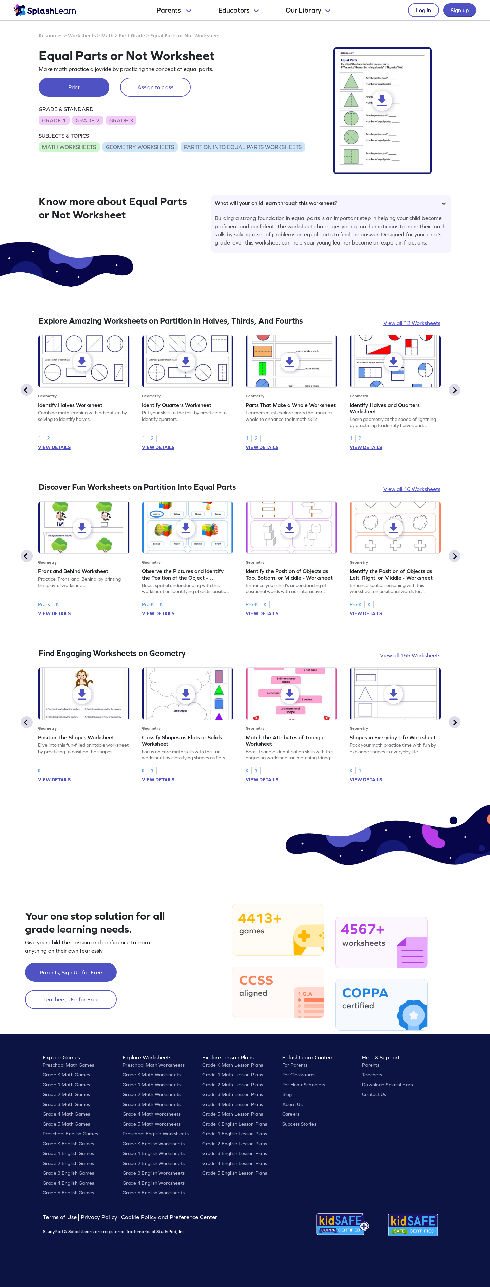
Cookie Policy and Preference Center (169, 1217)
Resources (51, 35)
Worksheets (82, 35)
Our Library (308, 10)
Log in (423, 10)
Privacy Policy (99, 1217)
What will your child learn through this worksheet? (330, 203)
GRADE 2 (87, 120)
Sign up (460, 10)
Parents (173, 10)
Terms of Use (60, 1217)
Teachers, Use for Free (71, 999)
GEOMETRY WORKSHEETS (140, 147)
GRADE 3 (121, 120)
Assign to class (155, 87)
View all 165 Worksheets (410, 655)
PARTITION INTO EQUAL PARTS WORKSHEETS (243, 147)
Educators (238, 10)
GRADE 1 (54, 120)
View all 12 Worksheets (411, 323)
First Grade (132, 35)
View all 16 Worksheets (411, 489)
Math (107, 35)
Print (74, 87)
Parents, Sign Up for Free (71, 972)
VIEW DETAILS (54, 447)
